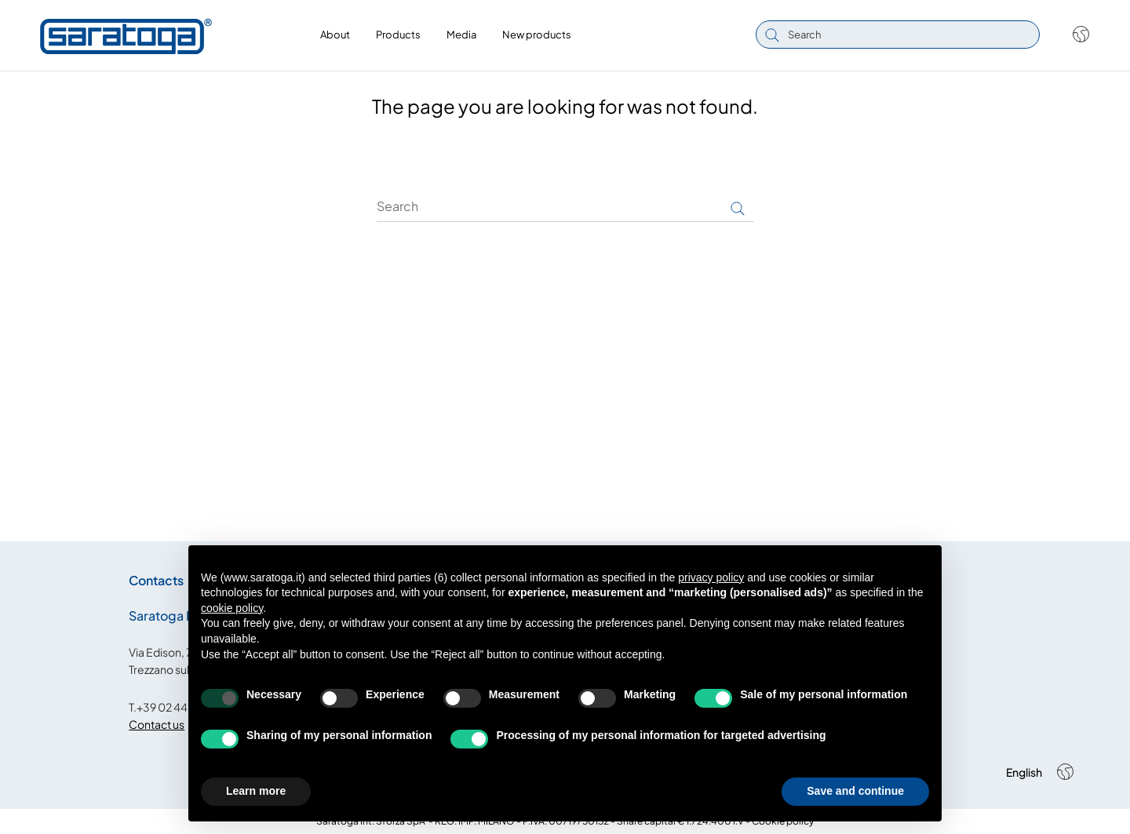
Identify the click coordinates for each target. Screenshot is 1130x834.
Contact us (156, 724)
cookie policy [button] (232, 608)
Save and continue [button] (855, 791)
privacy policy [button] (711, 577)
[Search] (565, 206)
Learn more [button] (256, 791)
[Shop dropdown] (1073, 34)
